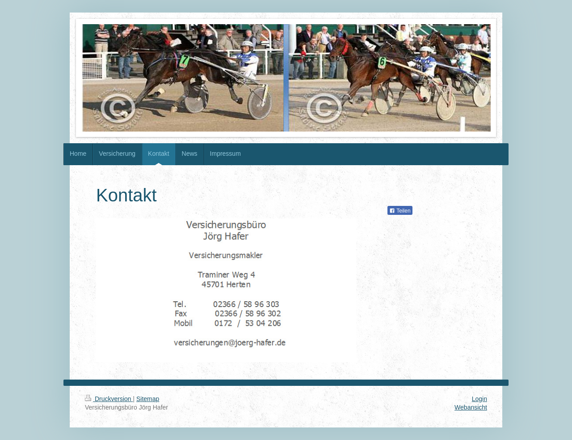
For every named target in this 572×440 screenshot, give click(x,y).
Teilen (399, 211)
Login (479, 398)
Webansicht (470, 407)
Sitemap (147, 398)
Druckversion (109, 398)
